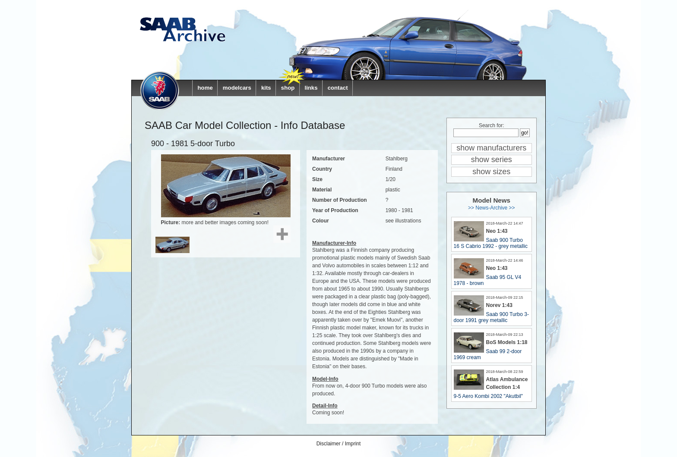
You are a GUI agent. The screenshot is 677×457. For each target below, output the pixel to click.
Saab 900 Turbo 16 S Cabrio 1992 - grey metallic (491, 243)
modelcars (237, 88)
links (310, 88)
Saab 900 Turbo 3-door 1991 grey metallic (491, 317)
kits (266, 88)
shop (288, 88)
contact (338, 88)
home (205, 88)
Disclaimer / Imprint (338, 444)
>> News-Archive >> (491, 208)
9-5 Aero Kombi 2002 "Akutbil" (488, 396)
